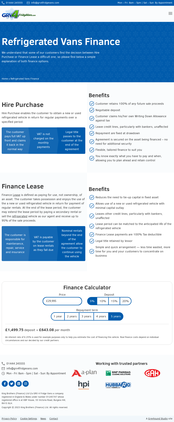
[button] (170, 14)
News (43, 418)
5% (92, 301)
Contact (53, 418)
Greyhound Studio (158, 418)
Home (5, 78)
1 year (58, 316)
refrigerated (19, 216)
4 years (101, 316)
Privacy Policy (9, 418)
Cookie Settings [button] (28, 418)
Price (62, 294)
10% (102, 301)
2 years (72, 316)
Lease (16, 195)
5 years (116, 316)
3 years (86, 316)
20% (125, 301)
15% (114, 301)
